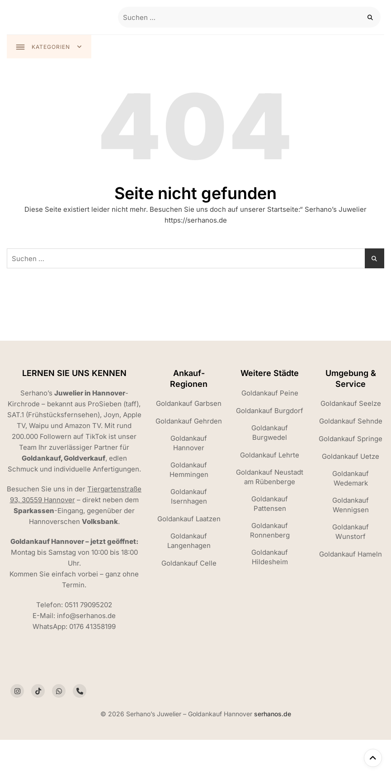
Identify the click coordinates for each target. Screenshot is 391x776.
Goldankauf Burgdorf (269, 410)
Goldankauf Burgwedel (269, 433)
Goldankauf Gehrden (188, 421)
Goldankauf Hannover (188, 443)
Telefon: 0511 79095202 (74, 604)
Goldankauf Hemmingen (189, 470)
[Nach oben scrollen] (373, 758)
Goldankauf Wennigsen (350, 505)
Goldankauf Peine (269, 393)
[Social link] (17, 691)
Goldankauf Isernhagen (188, 497)
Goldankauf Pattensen (269, 504)
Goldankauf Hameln (350, 554)
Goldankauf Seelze (350, 404)
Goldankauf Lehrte (269, 455)
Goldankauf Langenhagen (189, 541)
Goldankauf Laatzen (189, 519)
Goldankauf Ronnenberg (270, 530)
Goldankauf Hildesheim (269, 557)
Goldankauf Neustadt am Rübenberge (269, 477)
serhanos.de (272, 714)
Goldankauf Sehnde (350, 421)
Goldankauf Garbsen (188, 404)
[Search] (370, 17)
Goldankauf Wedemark (350, 479)
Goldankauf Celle (189, 563)
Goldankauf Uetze (350, 456)
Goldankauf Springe (350, 439)
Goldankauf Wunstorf (350, 532)
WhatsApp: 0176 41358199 (74, 626)
